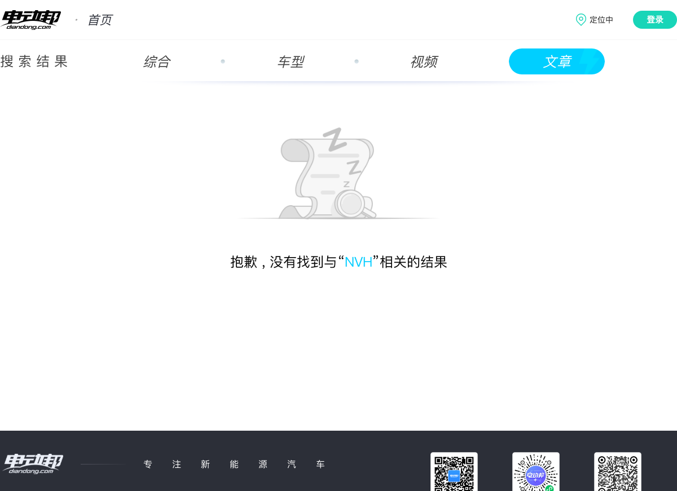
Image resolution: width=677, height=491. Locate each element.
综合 (156, 61)
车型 (290, 61)
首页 (99, 19)
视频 (423, 61)
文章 (557, 62)
